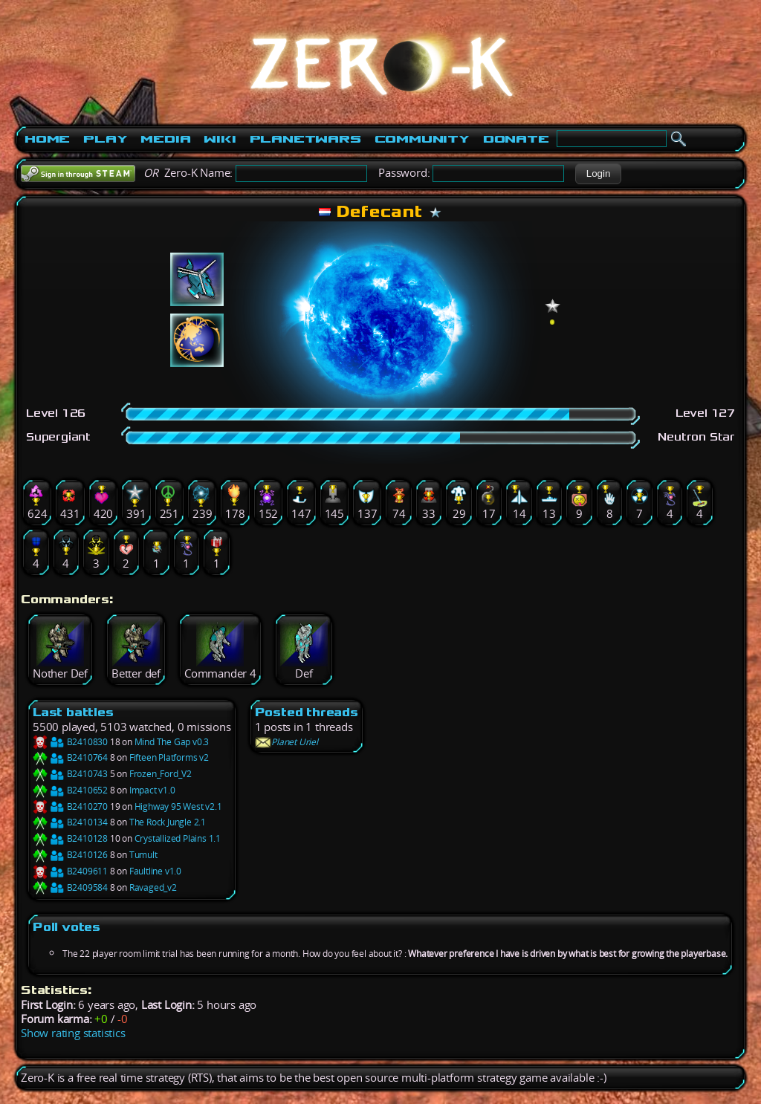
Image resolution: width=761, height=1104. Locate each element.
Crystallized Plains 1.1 (178, 838)
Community (422, 138)
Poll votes (66, 927)
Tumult (143, 854)
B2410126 (70, 854)
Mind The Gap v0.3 (172, 742)
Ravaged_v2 (153, 887)
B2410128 (70, 838)
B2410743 (70, 773)
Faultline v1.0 (155, 871)
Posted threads (306, 712)
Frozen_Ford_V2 (160, 773)
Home (47, 138)
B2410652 (70, 790)
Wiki (220, 138)
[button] (598, 173)
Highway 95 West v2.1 (178, 806)
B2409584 (70, 887)
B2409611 (70, 871)
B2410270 (70, 806)
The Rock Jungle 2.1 (167, 822)
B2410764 (70, 757)
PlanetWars (305, 138)
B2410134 (70, 822)
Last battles (73, 712)
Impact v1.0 (152, 790)
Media (165, 138)
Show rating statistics (73, 1033)
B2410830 (70, 742)
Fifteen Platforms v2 (169, 757)
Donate (516, 138)
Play (105, 138)
